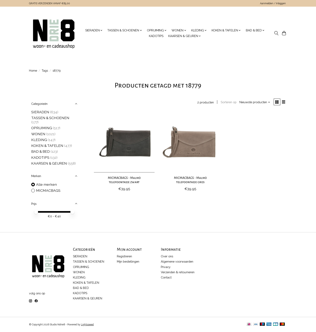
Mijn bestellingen (128, 261)
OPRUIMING (41, 128)
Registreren (124, 256)
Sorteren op (228, 102)
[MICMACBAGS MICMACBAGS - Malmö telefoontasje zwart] (124, 142)
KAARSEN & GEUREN (49, 163)
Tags (45, 70)
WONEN (38, 134)
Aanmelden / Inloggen (273, 3)
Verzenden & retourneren (177, 272)
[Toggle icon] (276, 33)
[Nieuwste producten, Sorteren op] (254, 102)
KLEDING (39, 140)
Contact (166, 277)
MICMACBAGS (48, 190)
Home (33, 70)
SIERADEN (40, 112)
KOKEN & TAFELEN (47, 145)
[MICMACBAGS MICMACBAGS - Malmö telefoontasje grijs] (190, 142)
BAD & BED (40, 151)
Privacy (165, 267)
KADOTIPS (156, 36)
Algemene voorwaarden (177, 261)
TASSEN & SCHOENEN (50, 118)
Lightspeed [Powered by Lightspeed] (87, 324)
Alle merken (46, 184)
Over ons (167, 256)
